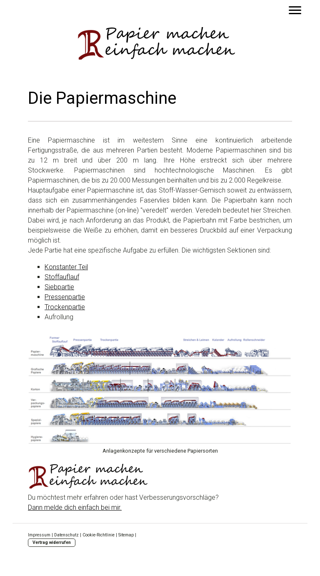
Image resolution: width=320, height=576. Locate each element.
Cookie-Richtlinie (98, 535)
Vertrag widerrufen (51, 542)
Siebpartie (59, 287)
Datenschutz (66, 535)
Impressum (39, 535)
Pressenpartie (65, 297)
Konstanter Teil (66, 267)
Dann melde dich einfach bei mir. (75, 507)
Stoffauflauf (62, 277)
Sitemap (126, 535)
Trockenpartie (65, 307)
